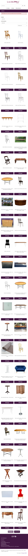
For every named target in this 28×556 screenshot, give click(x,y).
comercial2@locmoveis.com (6, 542)
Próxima (17, 531)
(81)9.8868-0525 (4, 544)
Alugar (7, 48)
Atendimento (3, 541)
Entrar (12, 8)
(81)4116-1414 (4, 543)
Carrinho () (18, 8)
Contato (7, 8)
